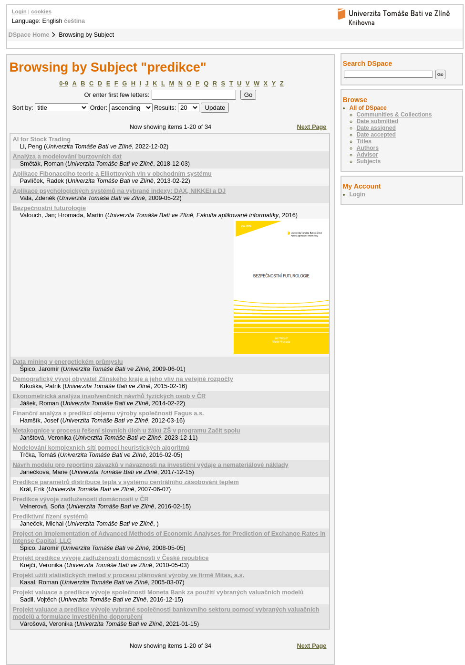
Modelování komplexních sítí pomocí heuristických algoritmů (101, 447)
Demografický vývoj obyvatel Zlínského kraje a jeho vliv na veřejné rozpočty (123, 378)
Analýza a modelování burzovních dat (67, 156)
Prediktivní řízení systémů (50, 516)
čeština (74, 20)
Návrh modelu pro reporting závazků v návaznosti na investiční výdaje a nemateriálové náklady (151, 464)
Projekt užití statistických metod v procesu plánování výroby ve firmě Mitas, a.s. (129, 575)
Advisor (367, 154)
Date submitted (378, 121)
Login (19, 11)
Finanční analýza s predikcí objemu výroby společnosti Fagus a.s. (108, 413)
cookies (41, 11)
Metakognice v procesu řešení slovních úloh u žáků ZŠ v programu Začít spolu (126, 430)
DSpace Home (29, 34)
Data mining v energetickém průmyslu (68, 361)
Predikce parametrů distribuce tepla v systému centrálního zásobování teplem (126, 482)
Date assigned (376, 128)
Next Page (312, 126)
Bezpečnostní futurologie (49, 207)
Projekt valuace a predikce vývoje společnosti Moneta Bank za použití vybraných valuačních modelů (158, 592)
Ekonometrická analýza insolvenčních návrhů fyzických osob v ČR (109, 396)
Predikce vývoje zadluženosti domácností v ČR (81, 499)
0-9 (63, 83)
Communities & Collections (394, 114)
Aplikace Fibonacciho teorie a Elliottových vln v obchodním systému (112, 173)
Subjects (369, 161)
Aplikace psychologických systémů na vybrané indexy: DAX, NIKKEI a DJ (119, 190)
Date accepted (376, 134)
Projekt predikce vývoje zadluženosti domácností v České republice (111, 557)
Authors (368, 148)
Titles (364, 141)
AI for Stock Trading (42, 139)
